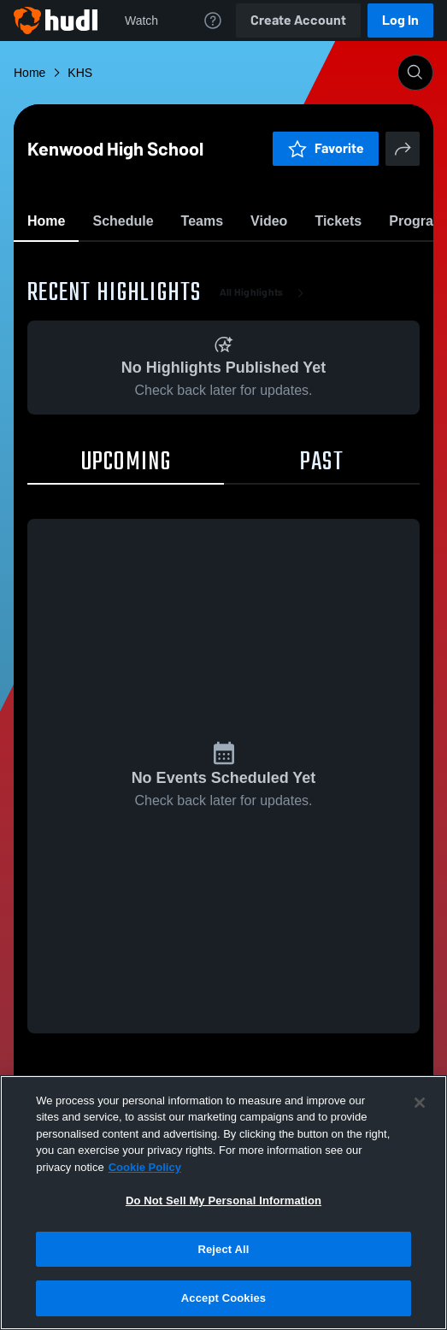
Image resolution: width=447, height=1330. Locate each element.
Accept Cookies (223, 1298)
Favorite (203, 264)
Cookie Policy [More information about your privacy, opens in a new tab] (145, 1167)
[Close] (419, 1102)
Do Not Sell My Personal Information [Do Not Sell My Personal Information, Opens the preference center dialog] (223, 1200)
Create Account (298, 20)
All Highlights (265, 393)
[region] (223, 1202)
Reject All (223, 1249)
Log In (400, 20)
